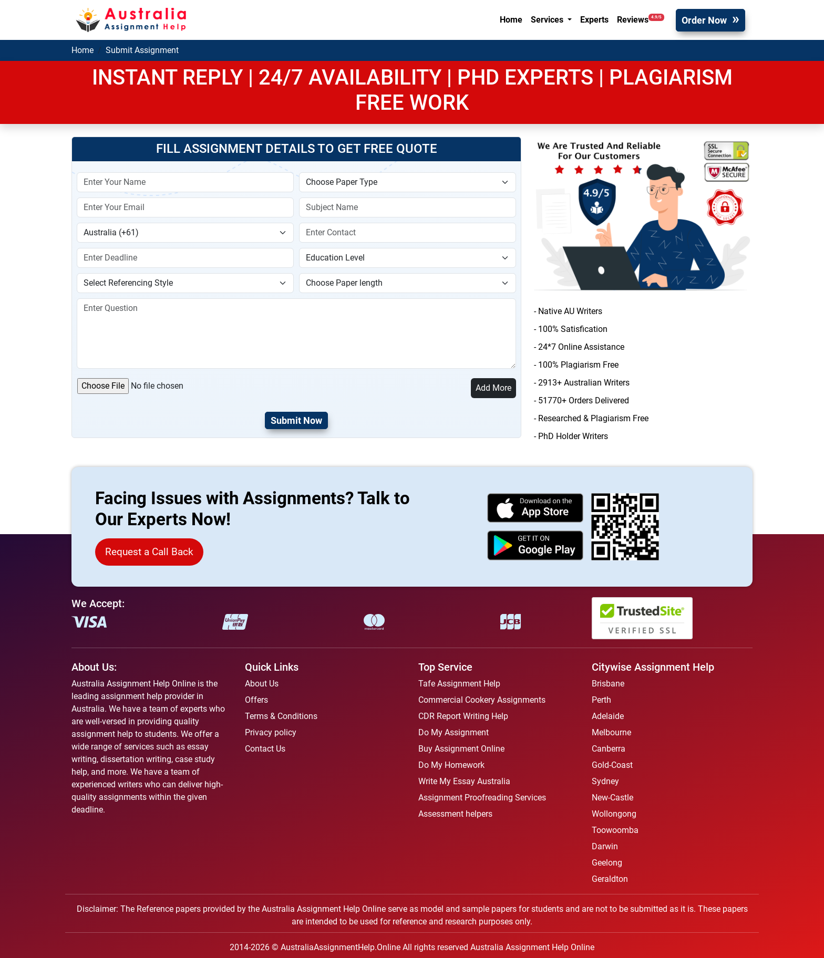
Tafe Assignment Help (459, 684)
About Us (262, 684)
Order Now (704, 20)
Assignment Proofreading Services (482, 798)
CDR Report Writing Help (463, 716)
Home (511, 20)
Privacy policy (270, 732)
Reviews (640, 19)
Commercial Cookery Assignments (481, 700)
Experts (594, 20)
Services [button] (548, 20)
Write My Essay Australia (464, 781)
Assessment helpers (455, 814)
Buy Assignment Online (461, 749)
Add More (493, 388)
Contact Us (265, 749)
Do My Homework (451, 765)
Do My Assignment (453, 732)
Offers (256, 700)
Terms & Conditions (281, 716)
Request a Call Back (149, 552)
